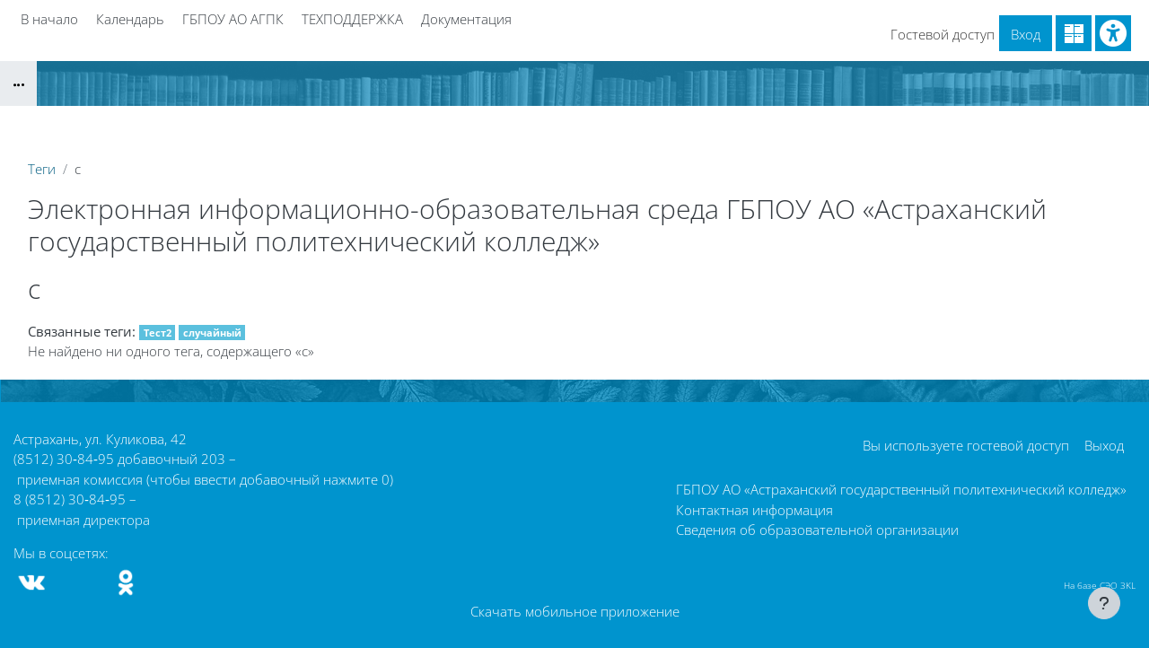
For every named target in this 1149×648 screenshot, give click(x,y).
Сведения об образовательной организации (817, 530)
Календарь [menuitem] (130, 19)
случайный (212, 332)
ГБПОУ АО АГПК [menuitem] (233, 19)
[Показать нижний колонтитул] (1104, 603)
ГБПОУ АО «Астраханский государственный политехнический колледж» (901, 489)
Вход (1025, 34)
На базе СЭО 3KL (1100, 585)
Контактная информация (754, 510)
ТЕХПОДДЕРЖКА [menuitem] (352, 19)
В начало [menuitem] (49, 19)
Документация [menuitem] (466, 19)
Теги (42, 169)
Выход (1104, 445)
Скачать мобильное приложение (575, 611)
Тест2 (157, 332)
